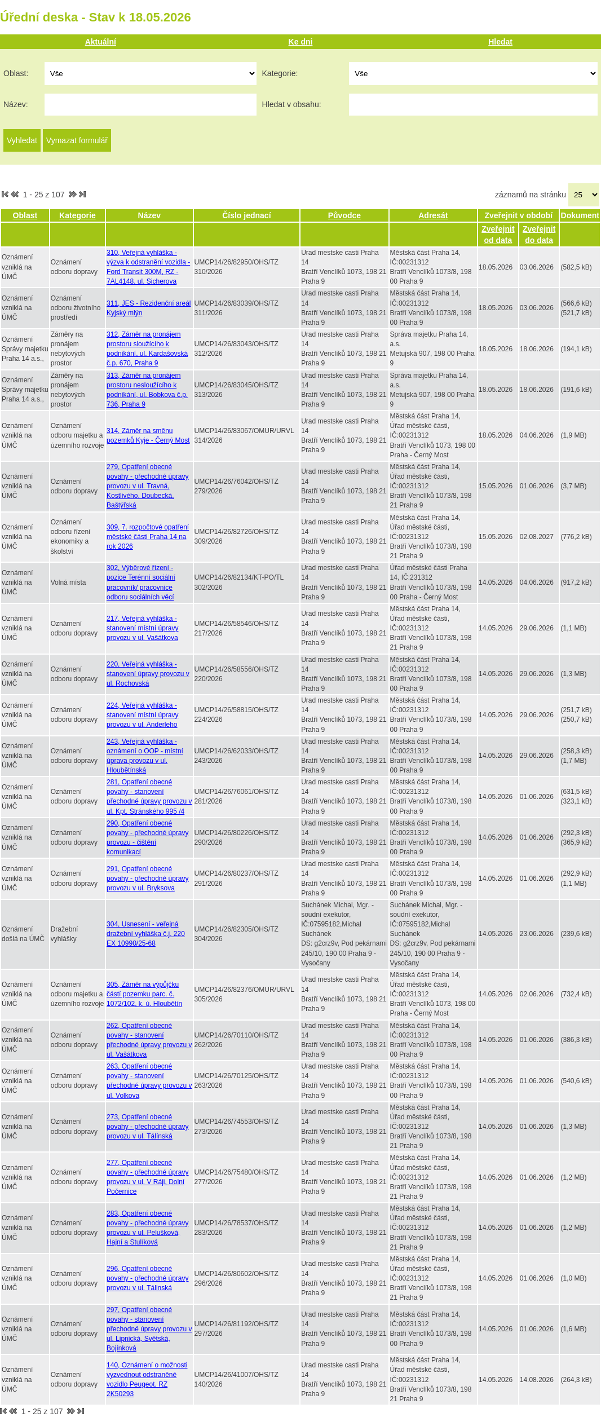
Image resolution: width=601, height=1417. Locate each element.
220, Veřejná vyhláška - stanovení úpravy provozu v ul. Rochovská (148, 673)
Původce (344, 215)
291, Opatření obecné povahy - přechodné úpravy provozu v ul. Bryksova (147, 878)
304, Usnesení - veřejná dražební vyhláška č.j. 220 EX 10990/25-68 (146, 933)
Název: (15, 104)
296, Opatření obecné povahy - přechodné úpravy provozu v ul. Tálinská (147, 1278)
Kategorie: (280, 73)
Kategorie (77, 215)
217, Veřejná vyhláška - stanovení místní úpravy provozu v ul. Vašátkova (142, 628)
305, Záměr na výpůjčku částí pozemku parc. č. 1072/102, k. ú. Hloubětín (144, 994)
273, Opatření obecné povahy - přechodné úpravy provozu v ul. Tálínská (147, 1126)
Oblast (25, 215)
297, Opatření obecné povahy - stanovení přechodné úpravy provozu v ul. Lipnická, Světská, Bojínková (149, 1329)
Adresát (433, 215)
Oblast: (15, 73)
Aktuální (100, 41)
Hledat (500, 41)
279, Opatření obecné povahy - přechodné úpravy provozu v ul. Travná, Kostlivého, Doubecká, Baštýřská (147, 486)
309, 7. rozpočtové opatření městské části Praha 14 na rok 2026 (148, 536)
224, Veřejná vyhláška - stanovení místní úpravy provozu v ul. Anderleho (142, 715)
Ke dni (301, 41)
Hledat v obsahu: (291, 104)
